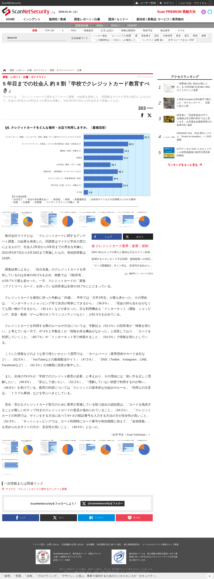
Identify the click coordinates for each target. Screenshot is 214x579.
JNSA (99, 25)
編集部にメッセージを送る (141, 273)
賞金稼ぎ (146, 35)
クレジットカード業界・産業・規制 (122, 246)
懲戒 (195, 35)
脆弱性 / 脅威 (57, 19)
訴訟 (156, 35)
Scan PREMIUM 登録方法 (176, 12)
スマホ (181, 30)
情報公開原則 (128, 30)
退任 (186, 35)
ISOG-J (115, 25)
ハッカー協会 (100, 35)
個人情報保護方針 (132, 544)
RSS (73, 30)
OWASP (132, 25)
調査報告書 (81, 25)
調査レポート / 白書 (87, 19)
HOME (10, 19)
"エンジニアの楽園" (121, 35)
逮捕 (203, 35)
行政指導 (167, 35)
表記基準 (165, 30)
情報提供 (88, 30)
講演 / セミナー (118, 19)
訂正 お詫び (107, 30)
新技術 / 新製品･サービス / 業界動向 (160, 19)
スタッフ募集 (172, 544)
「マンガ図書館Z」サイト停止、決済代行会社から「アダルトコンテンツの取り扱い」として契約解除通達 (153, 265)
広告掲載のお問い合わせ (73, 544)
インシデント (32, 19)
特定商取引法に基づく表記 (109, 544)
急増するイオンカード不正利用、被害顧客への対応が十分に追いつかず (133, 258)
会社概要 (90, 544)
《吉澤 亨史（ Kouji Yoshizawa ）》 (130, 434)
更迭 (178, 35)
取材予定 (148, 30)
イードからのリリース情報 (154, 544)
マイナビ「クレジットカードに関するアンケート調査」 (37, 489)
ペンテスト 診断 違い (153, 40)
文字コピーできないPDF (181, 40)
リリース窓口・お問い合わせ (46, 544)
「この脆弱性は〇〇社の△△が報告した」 (115, 40)
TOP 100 (49, 30)
